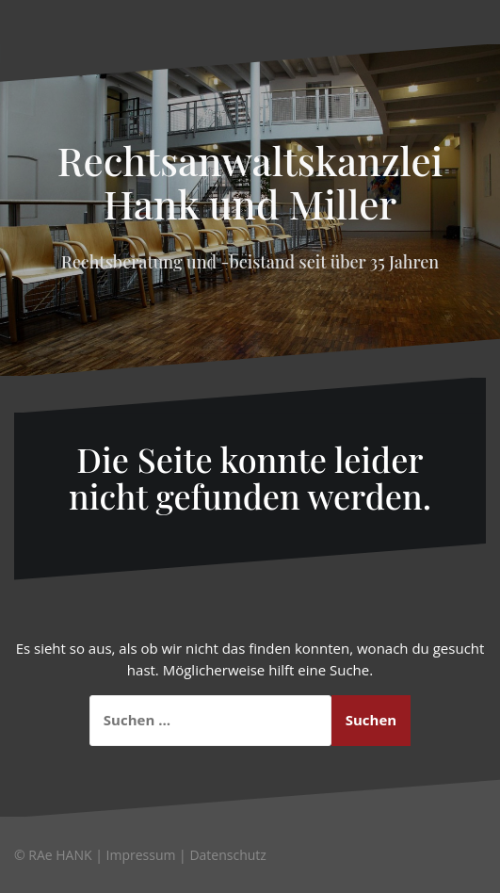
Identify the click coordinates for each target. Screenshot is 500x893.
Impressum (141, 855)
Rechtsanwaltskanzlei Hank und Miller (250, 182)
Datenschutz (227, 855)
